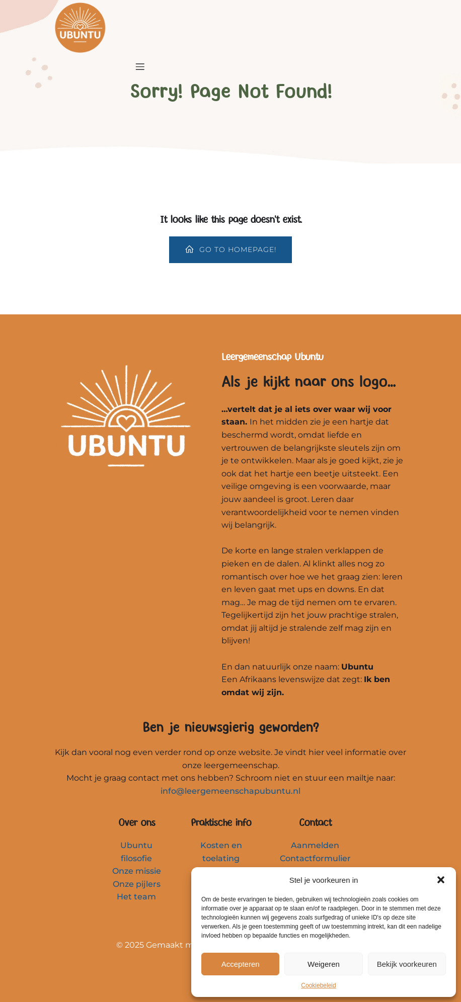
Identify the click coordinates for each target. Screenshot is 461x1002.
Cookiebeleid (318, 985)
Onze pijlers (137, 884)
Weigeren (324, 964)
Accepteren (240, 964)
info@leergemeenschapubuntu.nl (230, 791)
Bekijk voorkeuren (407, 964)
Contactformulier (315, 858)
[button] (441, 880)
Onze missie (136, 871)
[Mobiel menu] (139, 66)
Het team (136, 896)
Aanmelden (315, 845)
